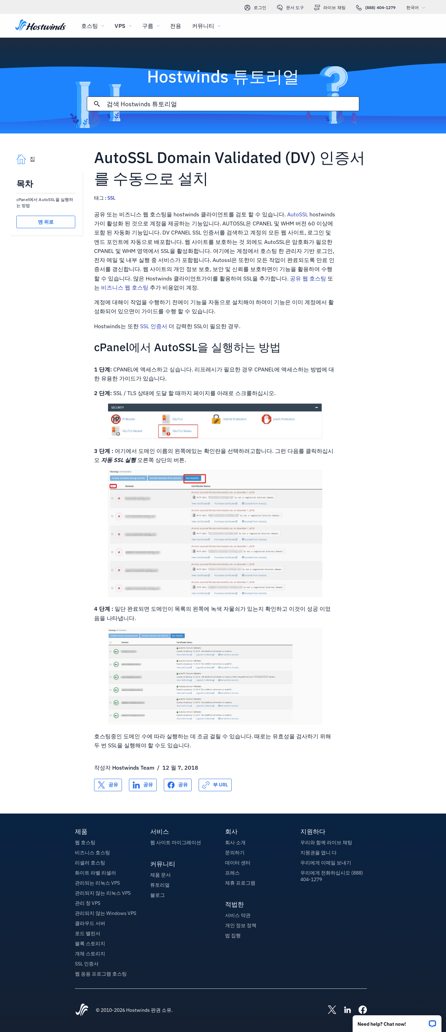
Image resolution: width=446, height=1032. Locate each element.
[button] (397, 1021)
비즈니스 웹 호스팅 (124, 287)
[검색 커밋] (97, 104)
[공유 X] (108, 785)
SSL (111, 198)
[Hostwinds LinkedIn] (344, 1010)
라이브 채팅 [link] (330, 7)
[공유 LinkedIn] (143, 785)
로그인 (255, 7)
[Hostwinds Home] (82, 1010)
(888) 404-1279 (376, 7)
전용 (175, 25)
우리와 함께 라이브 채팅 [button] (326, 842)
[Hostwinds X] (328, 1010)
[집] (40, 25)
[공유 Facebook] (178, 785)
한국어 (417, 7)
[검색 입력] (233, 104)
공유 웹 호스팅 (308, 278)
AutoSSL (297, 214)
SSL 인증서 (153, 326)
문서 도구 (290, 7)
